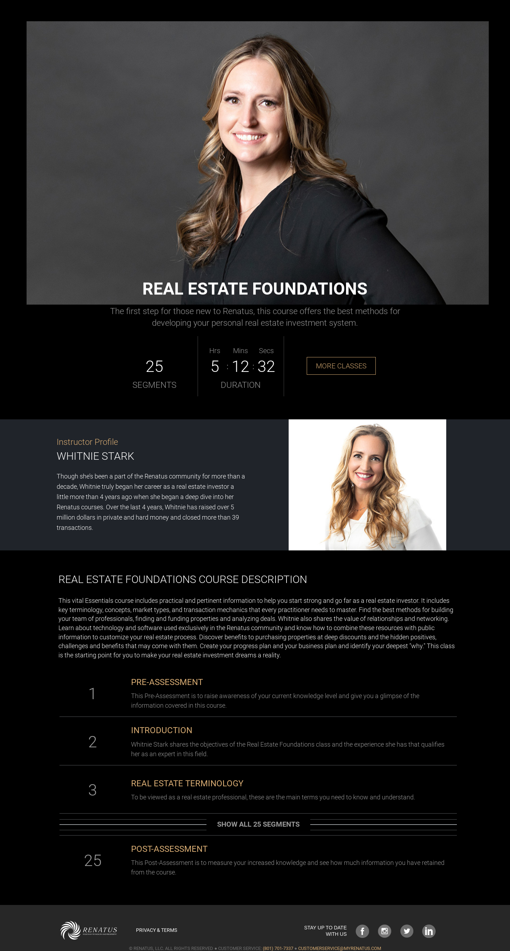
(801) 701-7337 (278, 948)
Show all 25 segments (258, 824)
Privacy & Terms (156, 930)
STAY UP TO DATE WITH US (325, 931)
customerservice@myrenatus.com (339, 948)
